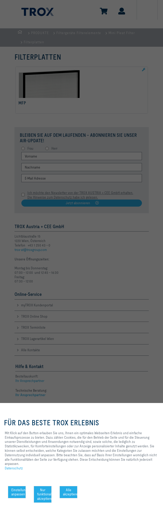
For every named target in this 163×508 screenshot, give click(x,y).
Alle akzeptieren (70, 492)
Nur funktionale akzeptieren (44, 494)
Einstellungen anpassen (18, 492)
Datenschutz (14, 468)
